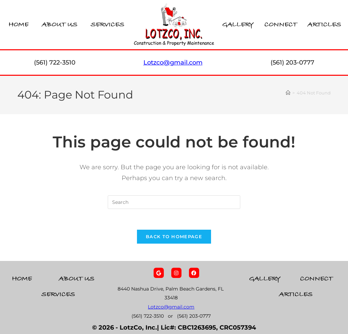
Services (107, 24)
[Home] (288, 92)
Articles (324, 24)
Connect (280, 24)
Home (18, 24)
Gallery (238, 24)
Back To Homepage (174, 236)
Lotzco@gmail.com (171, 307)
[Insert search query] (174, 202)
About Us (59, 24)
